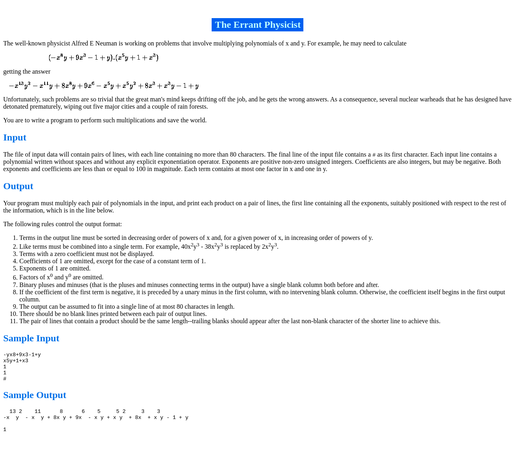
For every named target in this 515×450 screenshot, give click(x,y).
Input (14, 137)
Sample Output (34, 401)
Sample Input (31, 338)
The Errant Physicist (258, 24)
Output (18, 186)
